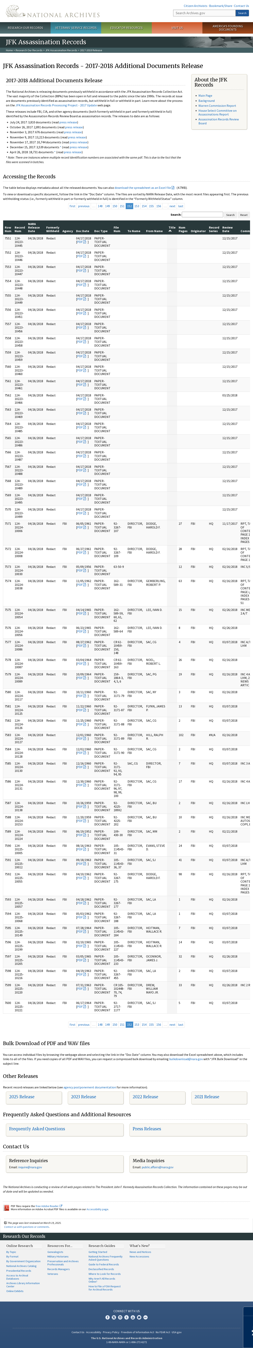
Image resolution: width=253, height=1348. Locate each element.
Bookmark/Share (220, 6)
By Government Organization (23, 1261)
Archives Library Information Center (23, 1284)
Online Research (19, 1246)
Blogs (139, 1317)
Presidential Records (18, 1270)
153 (136, 206)
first (73, 206)
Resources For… (59, 1246)
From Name (154, 231)
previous (84, 206)
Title (172, 229)
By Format (12, 1256)
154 (144, 206)
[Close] (248, 1311)
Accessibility (93, 1332)
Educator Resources (126, 28)
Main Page (205, 95)
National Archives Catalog (21, 1266)
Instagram (120, 1317)
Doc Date (82, 231)
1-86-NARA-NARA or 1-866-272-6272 (126, 1342)
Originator (198, 231)
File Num (117, 229)
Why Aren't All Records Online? (102, 1280)
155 (151, 206)
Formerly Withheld (52, 229)
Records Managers (58, 1269)
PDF (80, 242)
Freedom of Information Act (137, 1332)
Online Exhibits (15, 1291)
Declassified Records (101, 1269)
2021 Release (206, 1096)
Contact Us (241, 6)
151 (122, 206)
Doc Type (101, 231)
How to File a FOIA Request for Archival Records (105, 1288)
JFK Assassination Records (61, 50)
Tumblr (126, 1317)
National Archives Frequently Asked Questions (106, 1258)
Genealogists (55, 1252)
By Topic (11, 1252)
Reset (243, 215)
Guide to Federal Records (104, 1264)
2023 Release (83, 1096)
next (172, 206)
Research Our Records (25, 28)
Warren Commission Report (217, 106)
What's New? (140, 1246)
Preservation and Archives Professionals (63, 1262)
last (180, 206)
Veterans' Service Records (76, 28)
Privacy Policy (111, 1332)
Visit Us (177, 28)
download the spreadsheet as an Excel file (143, 188)
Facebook (107, 1317)
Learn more (218, 1341)
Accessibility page (97, 1209)
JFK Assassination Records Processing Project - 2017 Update (56, 105)
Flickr (145, 1317)
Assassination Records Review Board (218, 121)
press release (68, 122)
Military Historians (58, 1256)
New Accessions (139, 1256)
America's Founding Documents (228, 27)
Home (9, 50)
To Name (133, 231)
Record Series (214, 229)
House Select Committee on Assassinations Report (217, 112)
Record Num (20, 229)
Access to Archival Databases (17, 1277)
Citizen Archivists (195, 6)
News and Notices (140, 1252)
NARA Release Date (34, 227)
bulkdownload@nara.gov (186, 1059)
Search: (176, 214)
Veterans (52, 1274)
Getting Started (98, 1252)
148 (100, 206)
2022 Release (145, 1096)
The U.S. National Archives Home (52, 11)
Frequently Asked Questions (37, 1128)
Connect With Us (126, 1311)
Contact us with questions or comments (26, 1227)
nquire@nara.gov (30, 1167)
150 (114, 206)
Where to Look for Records (105, 1274)
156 (158, 206)
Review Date (227, 229)
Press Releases (147, 1128)
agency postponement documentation (89, 1087)
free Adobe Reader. (49, 1206)
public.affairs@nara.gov (157, 1167)
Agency (67, 231)
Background (206, 101)
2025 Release (21, 1096)
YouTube (132, 1317)
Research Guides (102, 1246)
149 (107, 206)
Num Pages (183, 229)
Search (242, 13)
